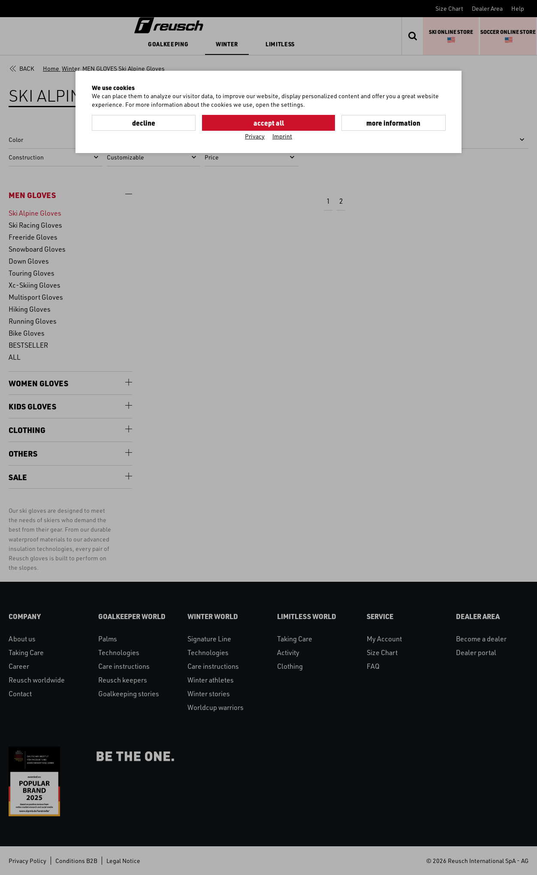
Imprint (282, 135)
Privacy (255, 135)
